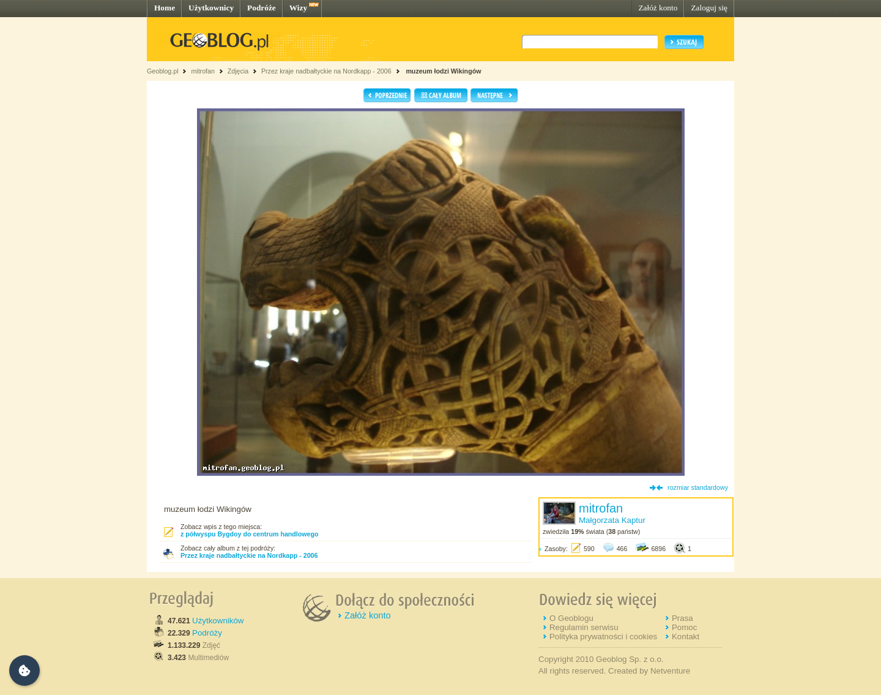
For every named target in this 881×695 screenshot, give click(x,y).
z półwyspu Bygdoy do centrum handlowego (249, 534)
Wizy (298, 7)
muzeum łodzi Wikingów (442, 71)
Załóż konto (657, 7)
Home (164, 7)
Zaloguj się (709, 7)
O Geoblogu (571, 618)
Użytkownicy (211, 7)
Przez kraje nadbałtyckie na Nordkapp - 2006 (326, 71)
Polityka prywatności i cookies (603, 636)
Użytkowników (217, 620)
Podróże (261, 7)
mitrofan (203, 71)
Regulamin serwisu (584, 627)
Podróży (207, 632)
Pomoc (684, 627)
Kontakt (685, 636)
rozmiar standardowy (697, 487)
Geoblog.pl (163, 71)
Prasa (682, 618)
